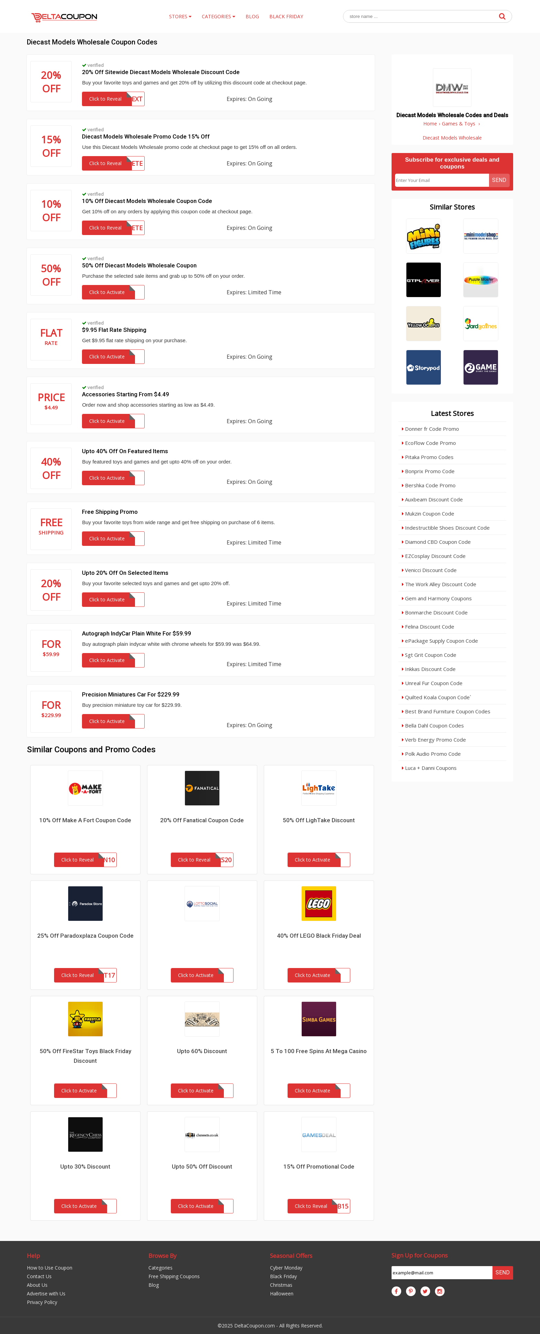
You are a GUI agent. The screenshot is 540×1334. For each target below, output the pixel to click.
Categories (160, 1267)
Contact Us (39, 1276)
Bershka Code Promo (429, 485)
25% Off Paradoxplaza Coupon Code (85, 935)
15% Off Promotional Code (318, 1166)
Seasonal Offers (291, 1256)
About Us (37, 1285)
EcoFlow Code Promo (429, 442)
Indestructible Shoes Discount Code (446, 527)
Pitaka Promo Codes (428, 457)
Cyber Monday (286, 1267)
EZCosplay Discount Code (434, 555)
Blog (153, 1285)
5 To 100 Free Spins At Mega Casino (319, 1051)
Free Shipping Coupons (174, 1276)
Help (33, 1256)
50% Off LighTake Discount (319, 820)
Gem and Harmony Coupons (437, 598)
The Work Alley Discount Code (439, 584)
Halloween (281, 1293)
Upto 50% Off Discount (202, 1166)
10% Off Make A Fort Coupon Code (85, 820)
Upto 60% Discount (202, 1051)
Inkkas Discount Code (429, 668)
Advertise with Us (46, 1293)
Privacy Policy (42, 1302)
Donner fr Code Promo (430, 428)
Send (499, 180)
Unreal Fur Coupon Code (432, 683)
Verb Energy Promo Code (434, 739)
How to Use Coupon (49, 1267)
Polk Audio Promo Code (431, 753)
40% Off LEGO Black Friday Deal (319, 935)
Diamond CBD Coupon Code (436, 541)
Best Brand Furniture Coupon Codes (446, 711)
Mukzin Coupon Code (428, 513)
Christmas (281, 1285)
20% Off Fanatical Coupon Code (202, 820)
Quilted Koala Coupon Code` (436, 697)
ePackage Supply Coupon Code (440, 640)
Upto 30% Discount (85, 1166)
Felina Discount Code (428, 626)
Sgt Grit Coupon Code (429, 654)
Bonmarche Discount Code (435, 612)
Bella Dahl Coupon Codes (433, 725)
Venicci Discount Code (429, 570)
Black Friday (283, 1276)
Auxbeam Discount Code (432, 499)
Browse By (162, 1256)
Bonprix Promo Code (428, 471)
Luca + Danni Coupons (429, 767)
